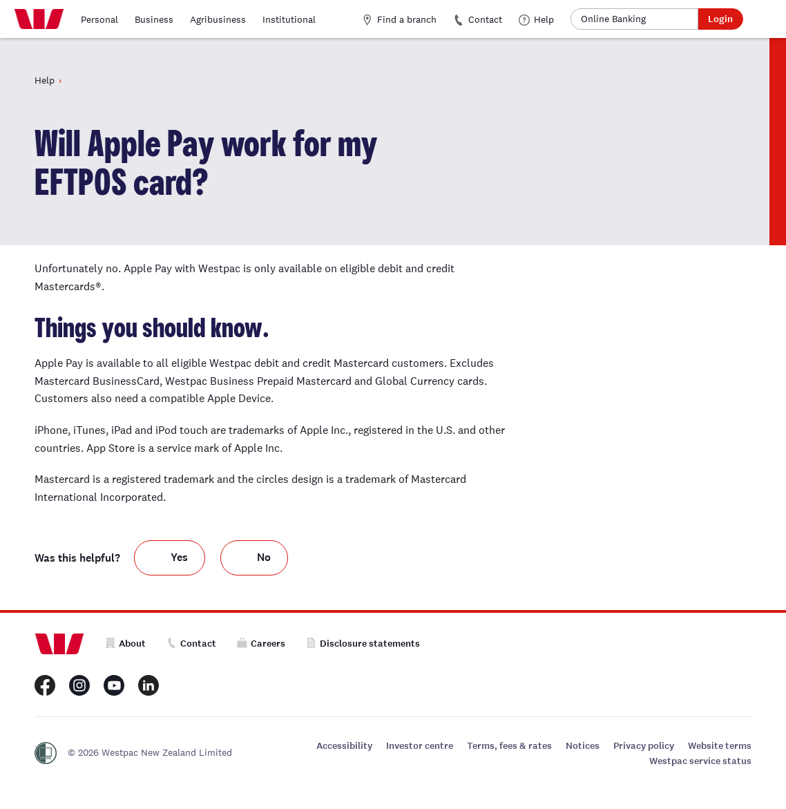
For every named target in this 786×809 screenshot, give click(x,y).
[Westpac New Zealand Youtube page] (114, 685)
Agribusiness (218, 19)
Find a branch (399, 19)
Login (720, 19)
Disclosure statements (363, 643)
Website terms (719, 745)
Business (154, 19)
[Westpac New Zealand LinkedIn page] (148, 685)
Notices (583, 745)
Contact (477, 19)
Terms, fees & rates (509, 745)
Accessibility (344, 745)
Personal (99, 19)
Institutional (289, 19)
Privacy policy (643, 745)
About (125, 643)
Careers (261, 643)
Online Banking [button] (613, 18)
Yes (179, 557)
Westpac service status (700, 761)
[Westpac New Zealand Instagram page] (79, 685)
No (264, 557)
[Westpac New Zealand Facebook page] (45, 685)
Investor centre (419, 745)
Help (536, 19)
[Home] (39, 19)
